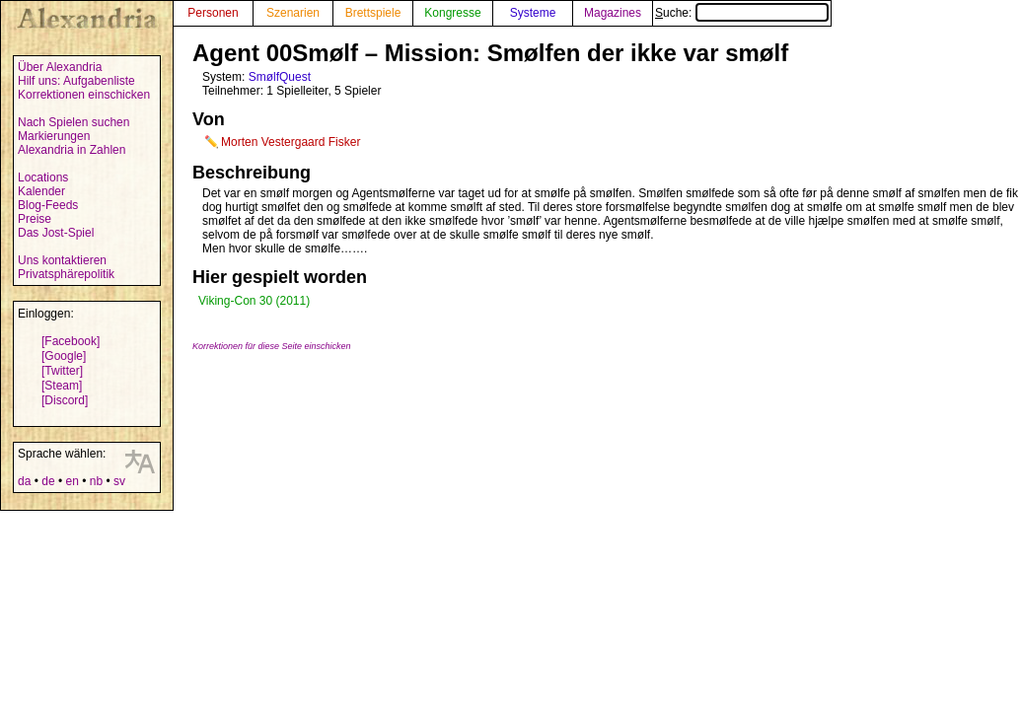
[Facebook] (70, 341)
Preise (34, 219)
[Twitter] (62, 371)
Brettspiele (373, 13)
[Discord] (64, 400)
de (47, 481)
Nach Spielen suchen (73, 122)
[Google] (63, 356)
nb (96, 481)
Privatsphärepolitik (66, 274)
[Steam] (61, 385)
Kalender (41, 191)
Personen (212, 13)
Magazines (612, 13)
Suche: (742, 13)
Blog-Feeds (48, 205)
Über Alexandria (60, 67)
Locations (43, 177)
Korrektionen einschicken (84, 95)
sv (119, 481)
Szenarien (293, 13)
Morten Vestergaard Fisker (290, 142)
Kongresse (452, 13)
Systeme (533, 13)
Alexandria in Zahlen (71, 150)
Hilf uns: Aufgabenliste (76, 81)
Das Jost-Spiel (56, 233)
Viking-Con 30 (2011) (254, 301)
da (24, 481)
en (71, 481)
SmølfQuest (280, 77)
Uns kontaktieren (62, 260)
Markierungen (54, 136)
